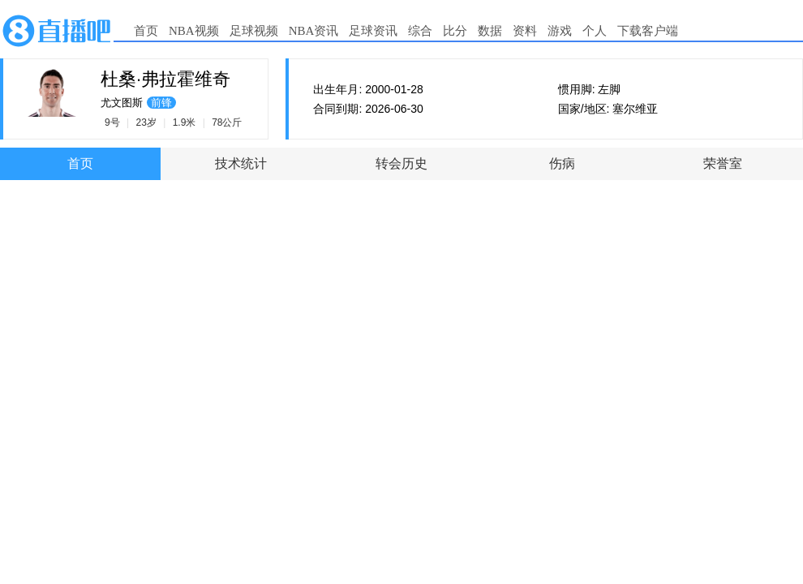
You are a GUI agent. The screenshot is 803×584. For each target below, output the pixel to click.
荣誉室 (722, 163)
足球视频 (254, 30)
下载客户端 (647, 30)
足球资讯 (373, 30)
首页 (146, 30)
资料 (525, 30)
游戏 (560, 30)
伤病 (562, 163)
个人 (594, 30)
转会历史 (401, 163)
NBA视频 (194, 30)
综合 (420, 30)
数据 (490, 30)
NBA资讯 (314, 30)
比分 (455, 30)
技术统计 (241, 163)
